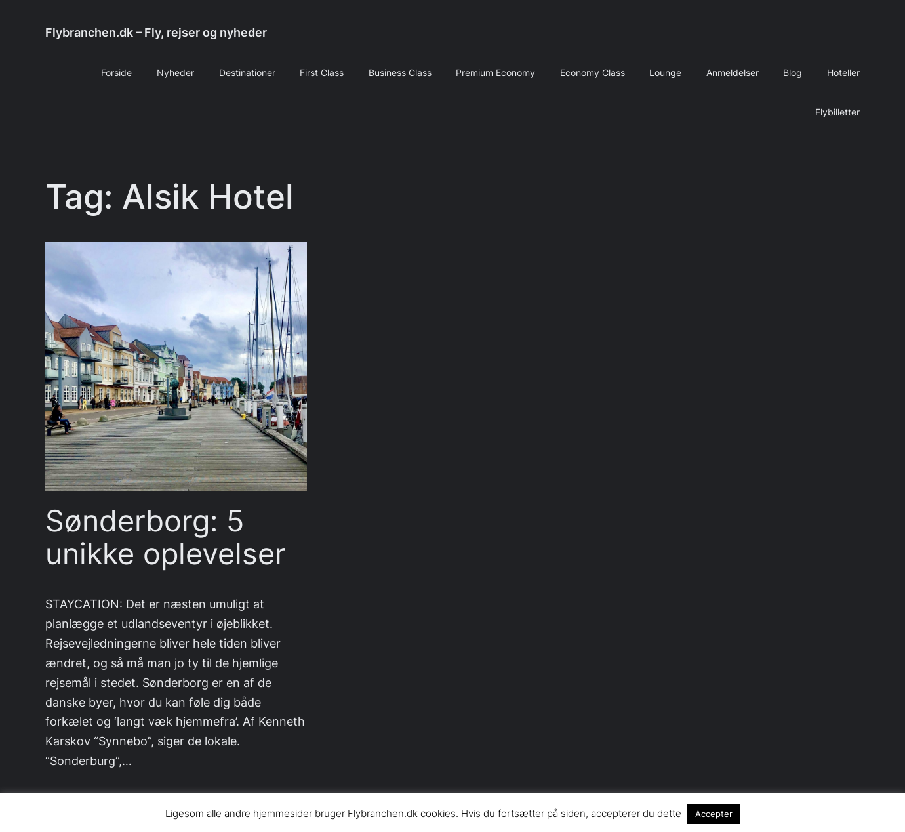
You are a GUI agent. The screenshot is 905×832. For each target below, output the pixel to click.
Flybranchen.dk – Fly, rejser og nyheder (156, 32)
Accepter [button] (714, 813)
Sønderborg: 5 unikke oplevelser (165, 537)
